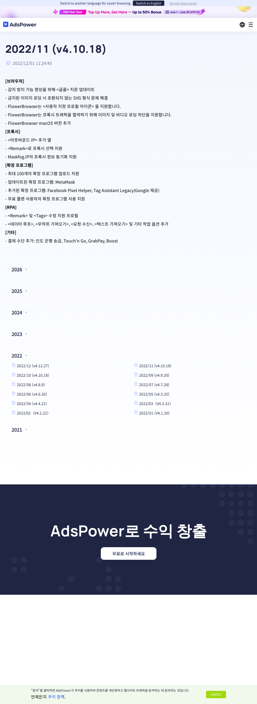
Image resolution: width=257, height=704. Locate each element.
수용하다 (216, 694)
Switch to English (148, 3)
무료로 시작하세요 (128, 553)
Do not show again (183, 3)
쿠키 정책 (56, 696)
